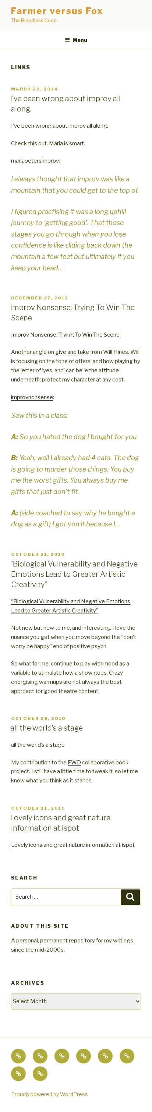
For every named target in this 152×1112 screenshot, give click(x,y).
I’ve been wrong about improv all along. (59, 125)
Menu (76, 40)
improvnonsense (32, 397)
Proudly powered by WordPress (49, 1094)
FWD (74, 762)
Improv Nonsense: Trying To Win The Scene (65, 334)
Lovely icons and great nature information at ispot (73, 845)
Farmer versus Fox (57, 11)
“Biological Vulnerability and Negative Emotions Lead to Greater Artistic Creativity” (74, 574)
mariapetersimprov (35, 160)
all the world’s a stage (46, 728)
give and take (72, 352)
